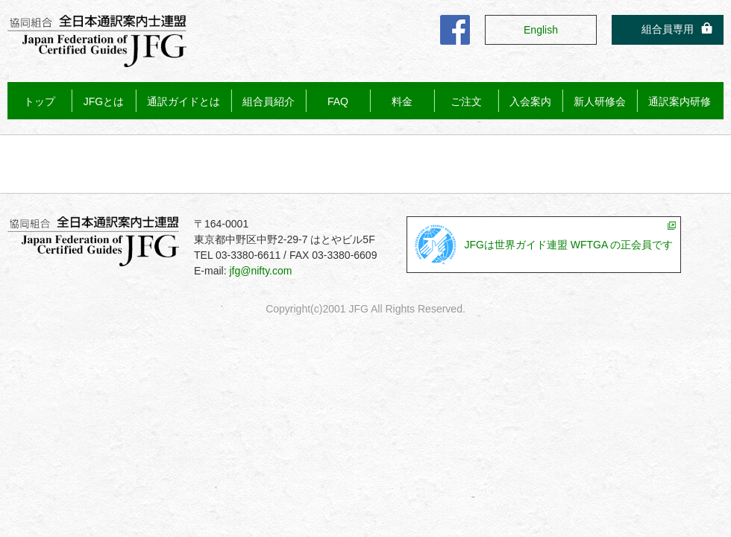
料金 (402, 101)
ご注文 (466, 101)
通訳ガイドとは (183, 101)
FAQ (337, 101)
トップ (39, 101)
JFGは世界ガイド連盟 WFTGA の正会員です (568, 245)
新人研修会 (600, 101)
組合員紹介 (268, 101)
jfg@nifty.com (260, 271)
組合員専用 (667, 29)
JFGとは (104, 101)
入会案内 (530, 101)
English (541, 30)
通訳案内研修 (679, 101)
